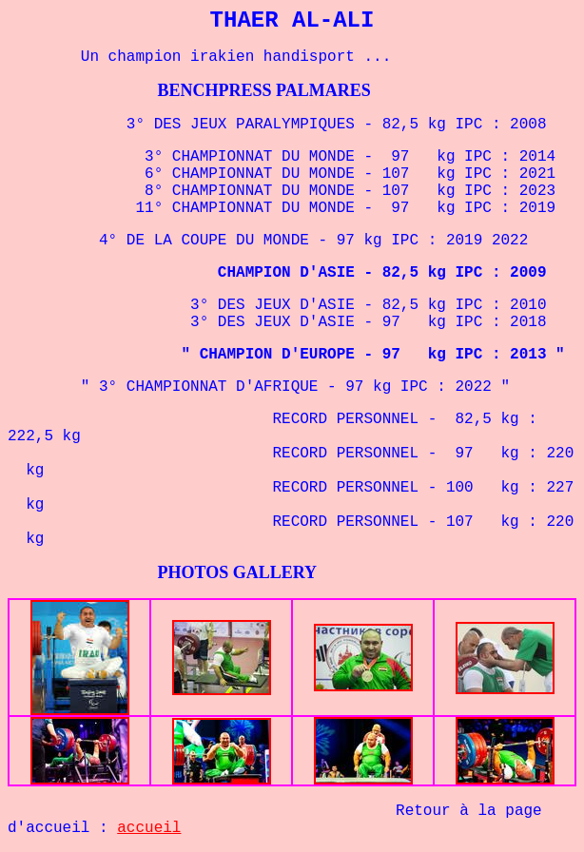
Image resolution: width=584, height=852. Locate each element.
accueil (149, 828)
